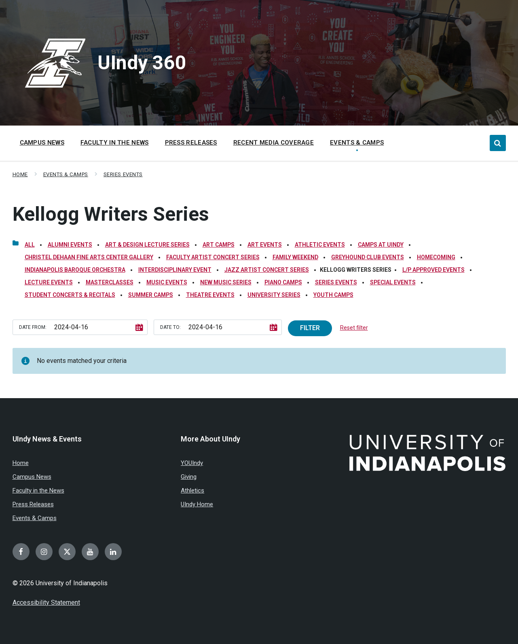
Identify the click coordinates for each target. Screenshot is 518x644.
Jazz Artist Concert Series (266, 270)
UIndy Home (197, 504)
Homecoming (436, 257)
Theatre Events (210, 295)
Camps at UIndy (381, 244)
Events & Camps (65, 174)
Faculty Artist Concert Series (213, 257)
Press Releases (33, 504)
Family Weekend (295, 257)
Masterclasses (109, 282)
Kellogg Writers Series (111, 214)
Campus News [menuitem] (42, 142)
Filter (310, 328)
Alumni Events (70, 244)
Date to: (170, 327)
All (30, 244)
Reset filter (354, 327)
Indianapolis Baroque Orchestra (75, 270)
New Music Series (226, 282)
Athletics (192, 490)
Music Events (166, 282)
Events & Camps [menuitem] (357, 142)
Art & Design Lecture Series (147, 244)
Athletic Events (320, 244)
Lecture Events (49, 282)
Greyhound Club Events (367, 257)
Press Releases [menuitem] (191, 142)
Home (20, 174)
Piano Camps (283, 282)
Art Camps (219, 244)
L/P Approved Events (433, 270)
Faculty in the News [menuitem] (114, 142)
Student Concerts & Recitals (70, 295)
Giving (189, 476)
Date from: (33, 327)
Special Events (393, 282)
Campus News (32, 476)
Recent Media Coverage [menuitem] (273, 142)
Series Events (123, 174)
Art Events (264, 244)
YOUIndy (192, 463)
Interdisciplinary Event (174, 270)
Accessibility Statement (46, 602)
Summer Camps (150, 295)
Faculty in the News (38, 490)
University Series (273, 295)
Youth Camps (333, 295)
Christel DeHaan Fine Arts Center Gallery (89, 257)
